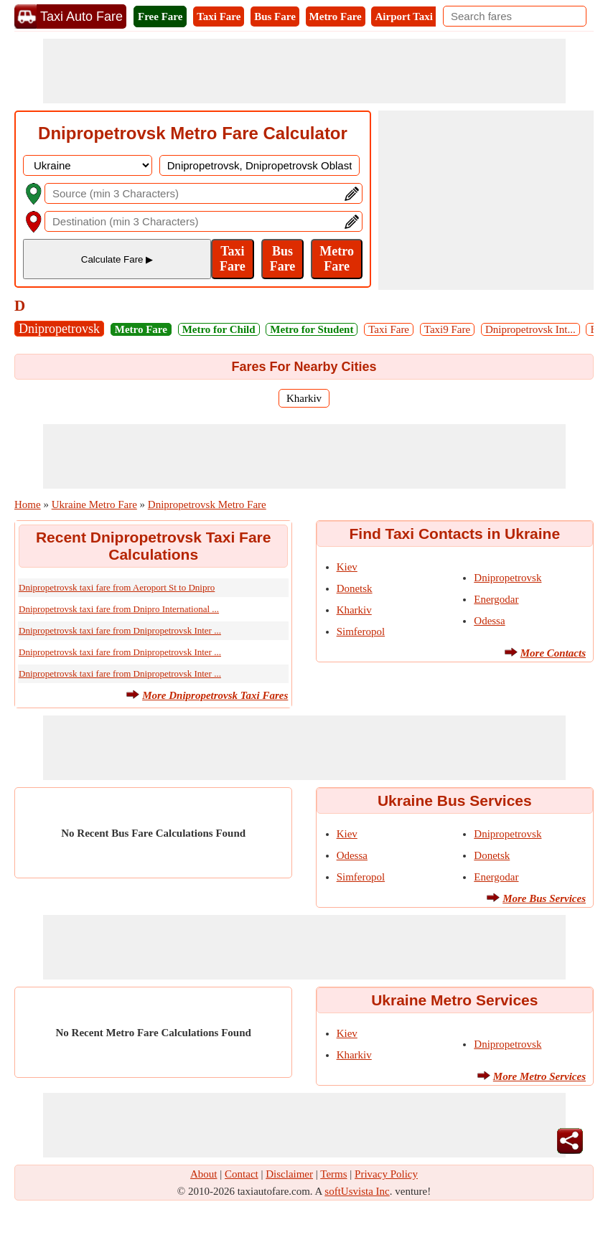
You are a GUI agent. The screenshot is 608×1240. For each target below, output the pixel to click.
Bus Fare (275, 16)
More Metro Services (539, 1076)
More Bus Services (544, 898)
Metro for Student (311, 329)
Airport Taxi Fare (416, 16)
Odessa (489, 620)
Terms (333, 1174)
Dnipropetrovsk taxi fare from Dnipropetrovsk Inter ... (120, 630)
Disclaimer (289, 1174)
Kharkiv (304, 398)
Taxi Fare (218, 16)
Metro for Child (219, 329)
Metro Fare (335, 16)
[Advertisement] (304, 71)
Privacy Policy (386, 1174)
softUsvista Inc (356, 1191)
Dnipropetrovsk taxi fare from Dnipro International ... (119, 608)
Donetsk (355, 588)
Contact (241, 1174)
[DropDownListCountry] (87, 165)
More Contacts (553, 653)
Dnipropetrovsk (59, 328)
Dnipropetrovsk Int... (530, 329)
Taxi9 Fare (447, 329)
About (204, 1174)
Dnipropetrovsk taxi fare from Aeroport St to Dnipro (117, 587)
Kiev (347, 567)
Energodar (496, 599)
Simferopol (361, 631)
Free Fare (160, 16)
